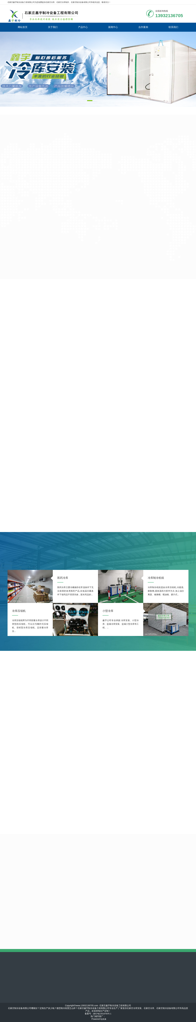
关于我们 (53, 27)
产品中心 (83, 27)
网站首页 (22, 27)
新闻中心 (113, 27)
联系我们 (173, 27)
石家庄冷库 (50, 2)
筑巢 (104, 1019)
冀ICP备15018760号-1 (102, 1014)
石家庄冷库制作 (62, 2)
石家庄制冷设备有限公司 (81, 2)
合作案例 (143, 27)
